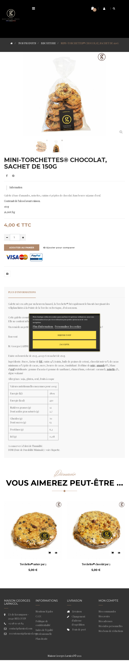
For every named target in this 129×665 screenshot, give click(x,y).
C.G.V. (39, 616)
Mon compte (108, 600)
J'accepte (64, 344)
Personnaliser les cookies (68, 326)
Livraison (77, 611)
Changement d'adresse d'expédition (78, 620)
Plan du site (42, 638)
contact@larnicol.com (20, 628)
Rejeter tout (64, 335)
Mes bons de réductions (111, 631)
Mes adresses (105, 621)
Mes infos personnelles (110, 626)
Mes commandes (107, 611)
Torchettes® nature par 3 (33, 564)
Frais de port (79, 629)
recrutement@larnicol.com (23, 633)
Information (15, 187)
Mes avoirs (104, 616)
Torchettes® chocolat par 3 (96, 564)
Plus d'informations (22, 292)
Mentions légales (44, 611)
